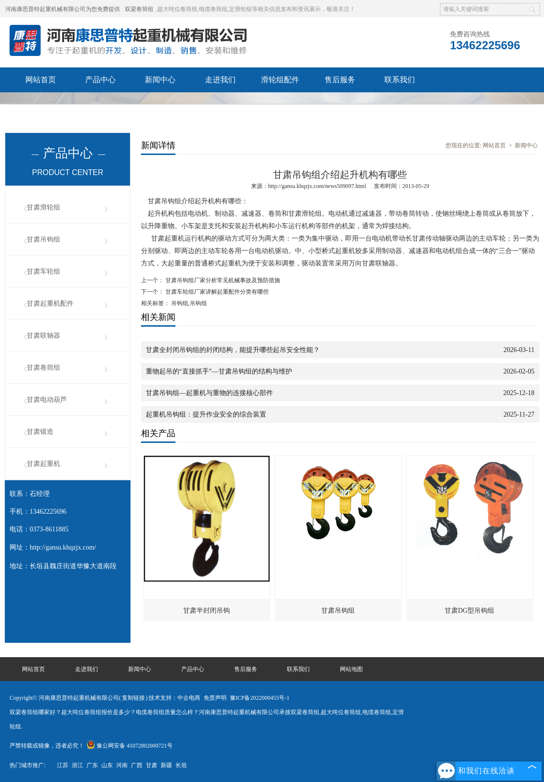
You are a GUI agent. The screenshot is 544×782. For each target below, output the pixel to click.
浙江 (77, 765)
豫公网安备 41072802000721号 (130, 745)
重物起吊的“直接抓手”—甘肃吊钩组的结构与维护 (219, 371)
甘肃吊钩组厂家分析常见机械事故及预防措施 (222, 280)
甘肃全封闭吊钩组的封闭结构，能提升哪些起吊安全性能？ (233, 349)
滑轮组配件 (280, 80)
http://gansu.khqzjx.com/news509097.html (317, 186)
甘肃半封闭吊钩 (206, 610)
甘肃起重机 (43, 463)
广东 (92, 765)
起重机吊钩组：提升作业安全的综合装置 (206, 414)
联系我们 (399, 80)
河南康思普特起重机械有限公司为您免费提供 (62, 9)
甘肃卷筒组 (43, 367)
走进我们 (220, 80)
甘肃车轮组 (43, 271)
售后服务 (340, 80)
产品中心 (100, 80)
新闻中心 (160, 80)
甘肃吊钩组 (43, 239)
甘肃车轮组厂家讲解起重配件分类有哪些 (216, 291)
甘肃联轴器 (43, 335)
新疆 (166, 765)
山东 (107, 765)
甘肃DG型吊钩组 (469, 610)
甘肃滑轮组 (43, 207)
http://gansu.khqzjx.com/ (63, 547)
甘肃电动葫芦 (47, 399)
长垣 (181, 765)
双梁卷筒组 (139, 9)
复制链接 (133, 697)
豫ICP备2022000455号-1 (260, 697)
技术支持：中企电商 (174, 697)
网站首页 (40, 80)
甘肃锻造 (40, 431)
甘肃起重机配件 (50, 303)
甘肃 (151, 765)
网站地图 (351, 669)
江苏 (62, 765)
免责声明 (215, 697)
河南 (122, 765)
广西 (136, 765)
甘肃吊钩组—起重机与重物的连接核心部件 (209, 393)
